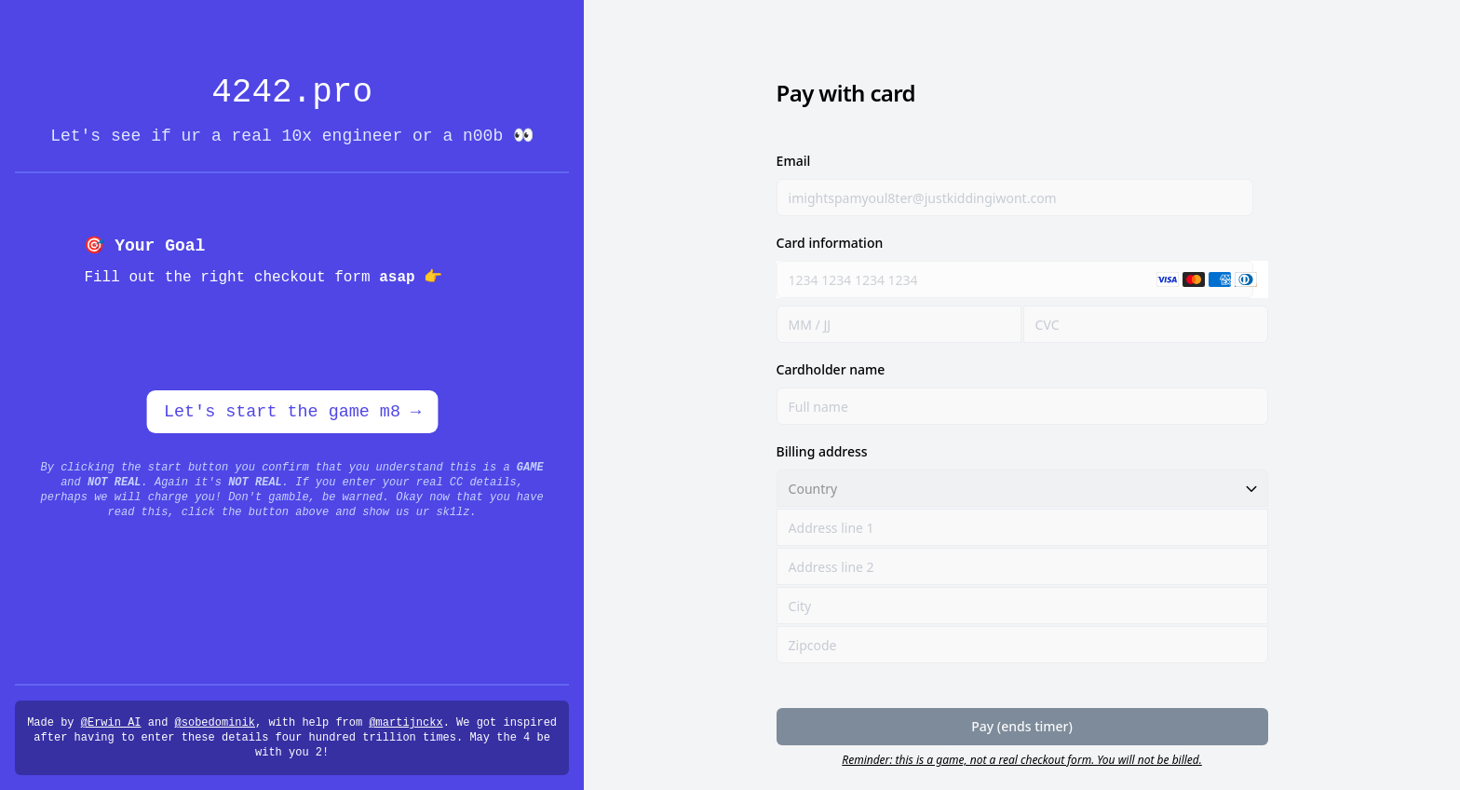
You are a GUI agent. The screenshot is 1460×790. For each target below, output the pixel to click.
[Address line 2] (1022, 566)
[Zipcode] (1022, 644)
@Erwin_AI (111, 722)
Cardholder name (831, 369)
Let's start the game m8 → (292, 412)
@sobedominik (215, 722)
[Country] (1022, 488)
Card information (830, 243)
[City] (1022, 605)
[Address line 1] (1022, 527)
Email (794, 161)
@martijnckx (405, 722)
